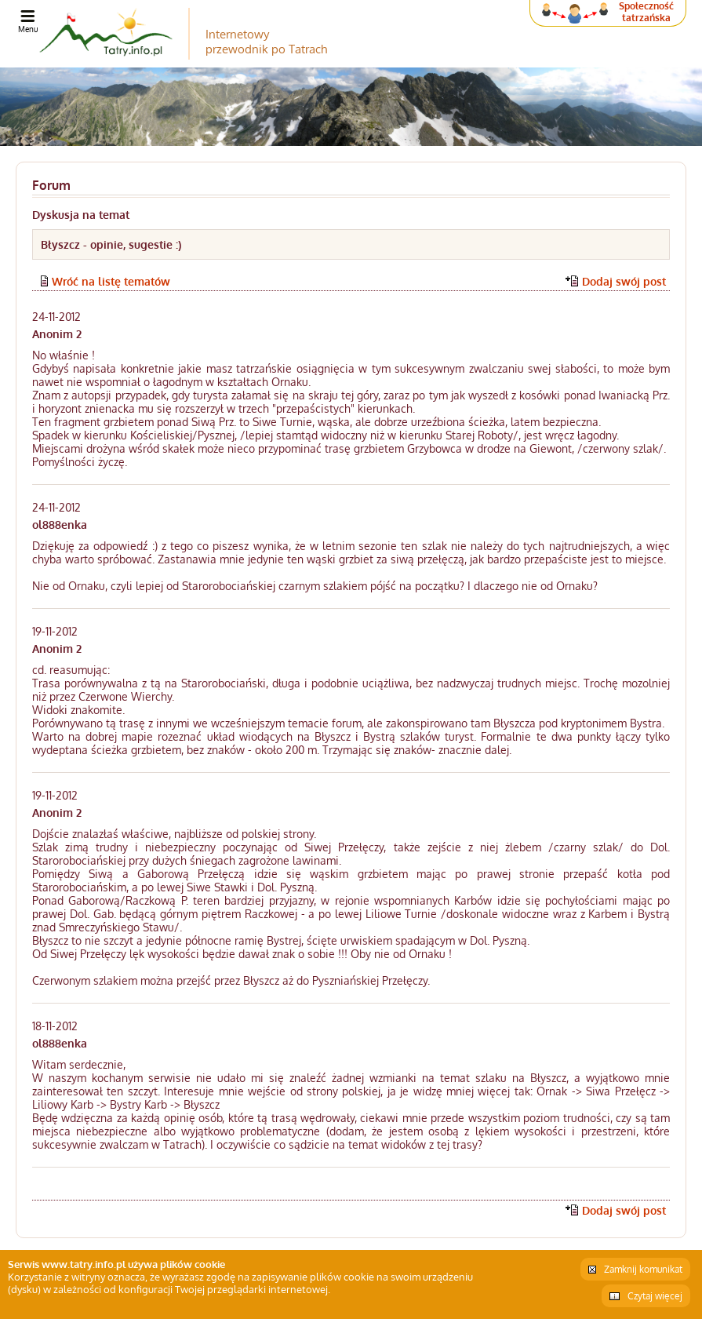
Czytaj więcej (654, 1296)
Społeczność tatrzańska (646, 12)
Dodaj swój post (624, 281)
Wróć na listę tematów (111, 281)
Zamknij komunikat (643, 1269)
